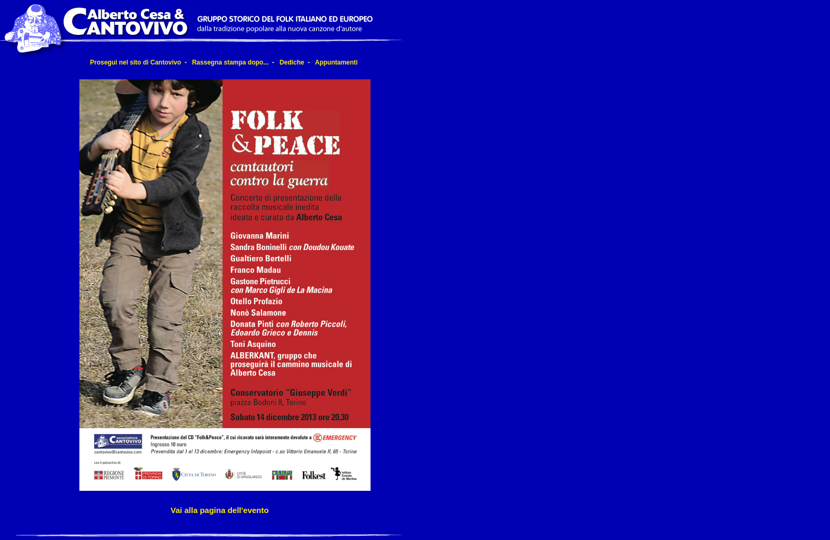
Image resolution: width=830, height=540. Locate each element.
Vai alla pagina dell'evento (219, 510)
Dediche (291, 62)
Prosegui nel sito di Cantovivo (135, 62)
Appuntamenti (336, 62)
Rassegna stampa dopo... (230, 62)
